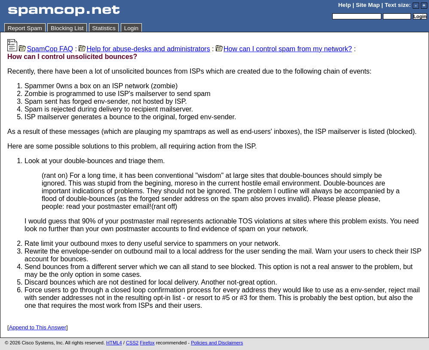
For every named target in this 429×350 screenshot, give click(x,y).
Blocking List (67, 28)
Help (344, 5)
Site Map (368, 5)
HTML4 (114, 342)
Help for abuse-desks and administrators (144, 49)
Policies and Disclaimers (217, 342)
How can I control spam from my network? (284, 49)
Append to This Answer (37, 327)
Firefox (147, 342)
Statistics (103, 28)
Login (131, 28)
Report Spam (25, 28)
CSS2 (132, 342)
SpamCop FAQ (46, 49)
